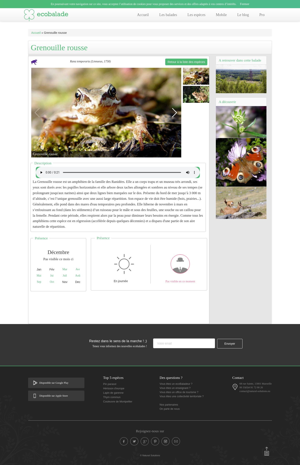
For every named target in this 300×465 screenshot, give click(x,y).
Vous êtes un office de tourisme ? (179, 392)
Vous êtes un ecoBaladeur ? (176, 383)
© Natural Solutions (150, 455)
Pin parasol (109, 384)
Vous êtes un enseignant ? (175, 388)
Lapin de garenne (113, 392)
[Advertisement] (119, 306)
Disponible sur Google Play (54, 382)
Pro (262, 15)
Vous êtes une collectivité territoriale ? (182, 396)
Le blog (243, 15)
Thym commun (111, 397)
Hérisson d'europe (113, 388)
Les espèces (196, 15)
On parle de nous (170, 408)
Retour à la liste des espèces (186, 62)
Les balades (168, 15)
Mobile (221, 15)
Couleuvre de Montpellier (117, 401)
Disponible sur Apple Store (53, 395)
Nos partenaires (169, 404)
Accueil (143, 15)
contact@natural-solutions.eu (254, 391)
